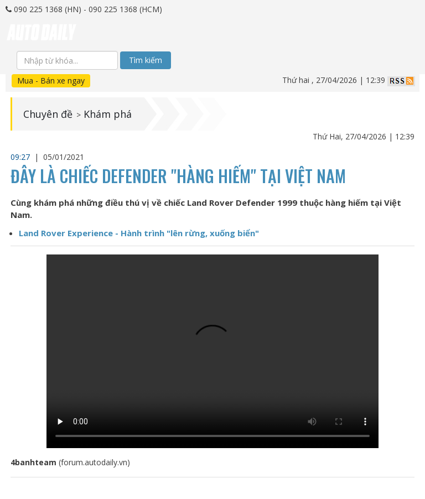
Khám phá (108, 114)
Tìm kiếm (145, 60)
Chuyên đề (47, 114)
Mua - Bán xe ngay (51, 80)
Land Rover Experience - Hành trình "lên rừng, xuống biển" (139, 232)
